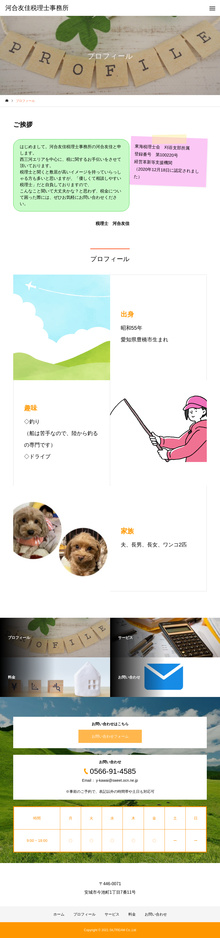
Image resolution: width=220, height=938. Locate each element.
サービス (112, 914)
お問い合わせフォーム (110, 736)
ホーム (58, 914)
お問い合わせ (156, 914)
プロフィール (84, 914)
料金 (132, 914)
